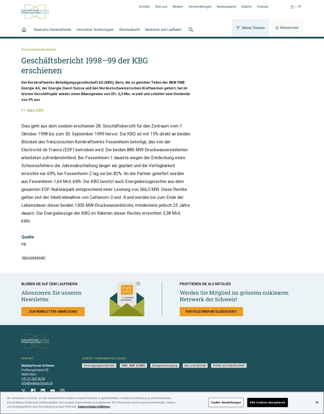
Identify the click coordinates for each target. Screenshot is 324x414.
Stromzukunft (129, 32)
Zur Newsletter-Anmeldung (53, 311)
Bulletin (247, 6)
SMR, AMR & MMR (133, 365)
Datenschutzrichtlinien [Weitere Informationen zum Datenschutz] (94, 410)
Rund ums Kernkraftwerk (52, 32)
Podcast (263, 6)
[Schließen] (317, 406)
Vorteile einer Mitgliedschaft (211, 311)
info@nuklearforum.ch (37, 383)
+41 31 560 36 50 (33, 379)
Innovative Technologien (95, 32)
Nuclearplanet (226, 6)
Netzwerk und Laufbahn (163, 32)
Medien (178, 6)
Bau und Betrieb (33, 258)
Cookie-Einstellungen (226, 405)
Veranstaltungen (200, 6)
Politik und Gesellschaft (229, 365)
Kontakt (144, 6)
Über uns (161, 6)
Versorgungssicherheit (99, 365)
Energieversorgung (165, 365)
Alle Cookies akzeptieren (267, 405)
